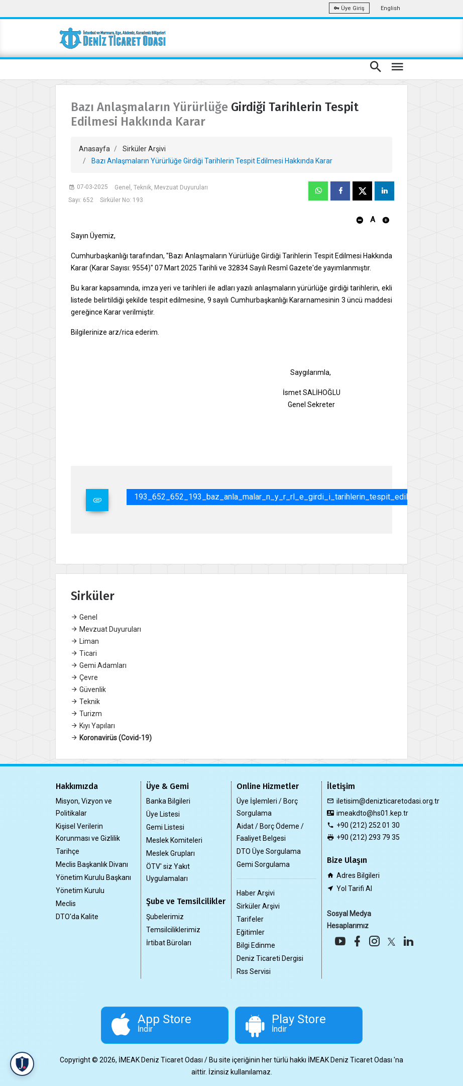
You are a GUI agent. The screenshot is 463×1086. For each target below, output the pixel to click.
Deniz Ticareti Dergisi (270, 958)
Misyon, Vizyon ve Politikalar (84, 807)
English (390, 8)
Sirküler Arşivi (144, 149)
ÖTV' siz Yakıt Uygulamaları (168, 872)
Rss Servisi (254, 971)
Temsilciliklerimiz (173, 930)
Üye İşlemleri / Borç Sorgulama (267, 807)
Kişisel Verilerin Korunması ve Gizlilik (88, 832)
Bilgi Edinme (256, 945)
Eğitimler (251, 932)
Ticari (84, 653)
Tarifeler (250, 919)
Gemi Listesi (165, 827)
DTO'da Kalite (77, 917)
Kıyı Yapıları (93, 726)
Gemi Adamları (99, 665)
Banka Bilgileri (168, 801)
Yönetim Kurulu (80, 890)
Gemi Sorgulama (263, 864)
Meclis (66, 904)
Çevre (84, 677)
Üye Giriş (349, 8)
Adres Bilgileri (358, 875)
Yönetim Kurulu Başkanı (93, 877)
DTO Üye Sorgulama (269, 851)
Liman (85, 641)
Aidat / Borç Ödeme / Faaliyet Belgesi (270, 832)
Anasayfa (94, 149)
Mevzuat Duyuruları (106, 629)
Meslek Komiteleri (174, 840)
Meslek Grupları (170, 853)
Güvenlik (88, 689)
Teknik (85, 702)
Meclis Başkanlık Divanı (92, 864)
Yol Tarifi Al (354, 888)
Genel (84, 617)
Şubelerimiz (165, 917)
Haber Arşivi (256, 893)
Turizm (86, 714)
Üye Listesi (163, 814)
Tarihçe (67, 851)
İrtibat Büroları (168, 943)
